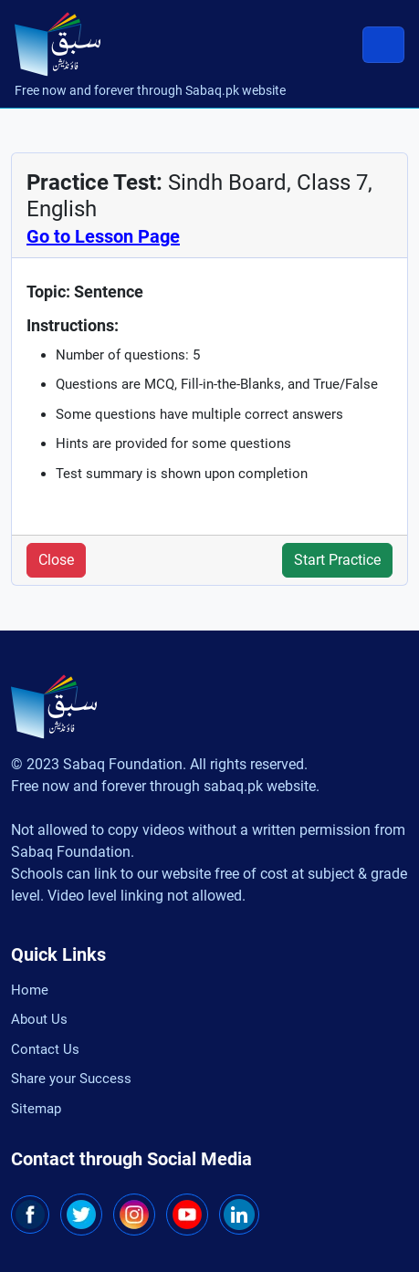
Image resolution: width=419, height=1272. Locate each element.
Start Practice (337, 559)
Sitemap (36, 1108)
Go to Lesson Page (103, 236)
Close (56, 559)
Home (29, 990)
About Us (39, 1019)
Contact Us (45, 1049)
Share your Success (71, 1078)
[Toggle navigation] (383, 44)
